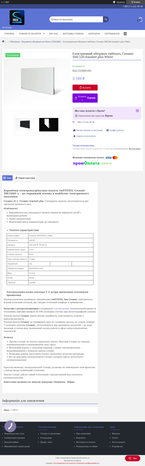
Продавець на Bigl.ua (72, 460)
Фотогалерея (118, 442)
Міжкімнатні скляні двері (17, 446)
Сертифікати (112, 33)
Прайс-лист (46, 442)
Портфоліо (117, 446)
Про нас (53, 33)
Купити (87, 87)
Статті (115, 437)
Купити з (86, 98)
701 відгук (121, 2)
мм (41, 268)
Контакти (94, 33)
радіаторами (62, 308)
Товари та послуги (30, 33)
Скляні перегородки (14, 437)
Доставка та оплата (85, 442)
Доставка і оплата (73, 33)
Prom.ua (86, 458)
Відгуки (116, 433)
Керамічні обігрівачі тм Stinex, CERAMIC (41, 41)
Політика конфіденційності (88, 463)
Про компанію (83, 433)
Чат (133, 458)
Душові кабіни (11, 442)
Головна (9, 33)
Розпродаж (46, 437)
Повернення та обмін (87, 446)
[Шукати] (106, 18)
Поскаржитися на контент (65, 463)
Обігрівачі (15, 41)
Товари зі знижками (50, 433)
